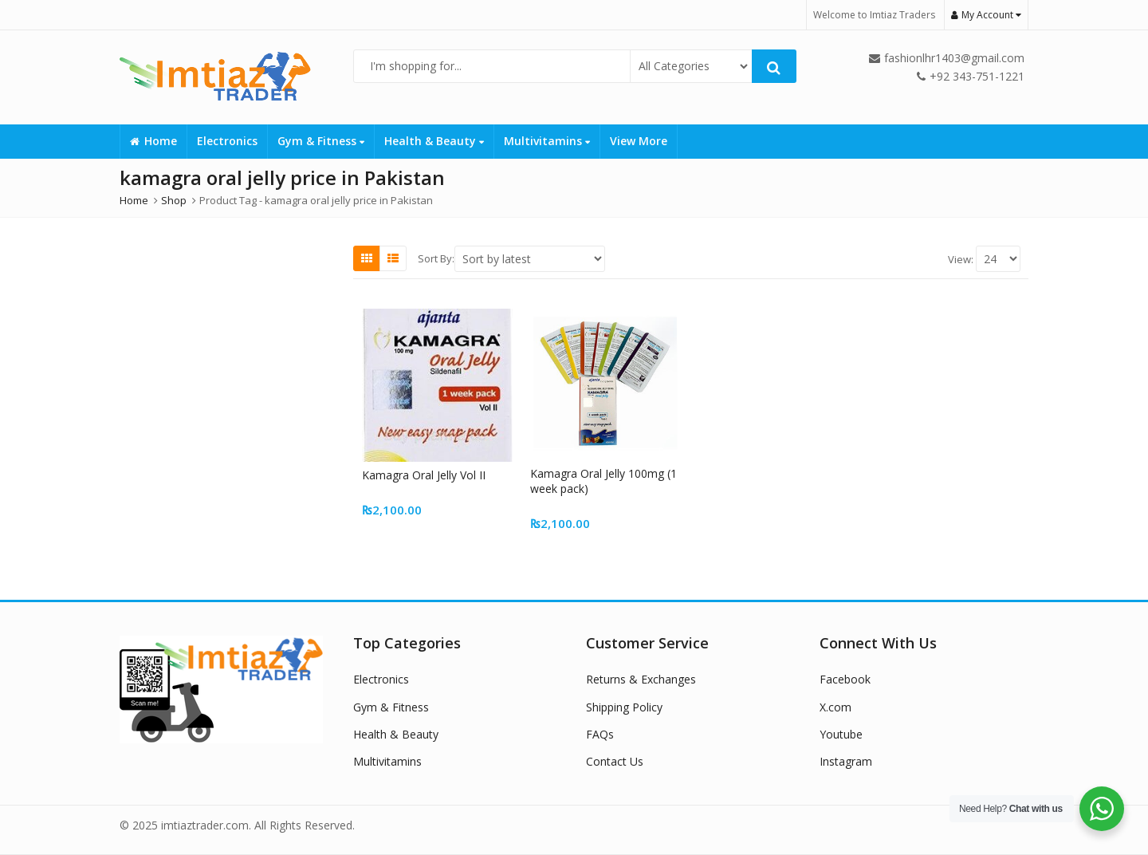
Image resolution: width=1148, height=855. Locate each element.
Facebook (845, 679)
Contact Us (614, 761)
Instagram (846, 761)
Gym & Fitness (320, 140)
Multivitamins (547, 140)
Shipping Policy (624, 707)
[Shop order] (529, 259)
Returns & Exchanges (641, 679)
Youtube (841, 734)
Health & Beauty (434, 140)
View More (638, 140)
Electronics (227, 140)
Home (153, 140)
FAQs (600, 734)
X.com (835, 707)
